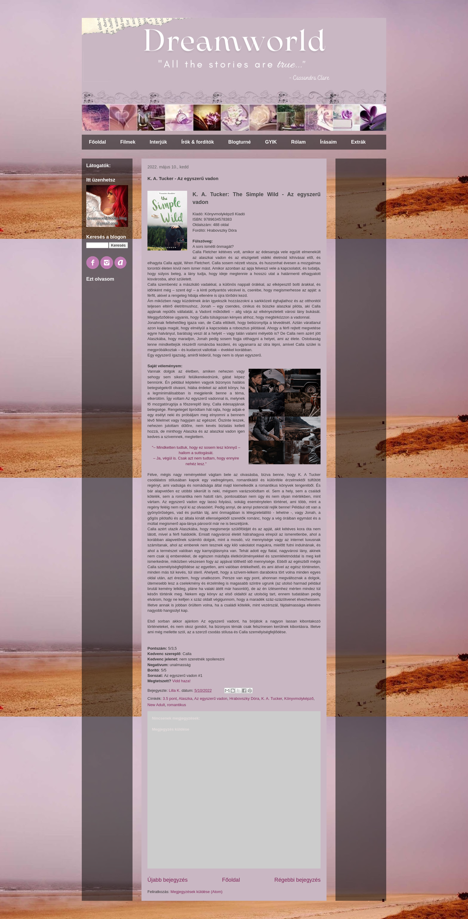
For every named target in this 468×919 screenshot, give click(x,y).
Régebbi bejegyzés (297, 880)
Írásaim (328, 142)
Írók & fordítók (197, 142)
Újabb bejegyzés (167, 880)
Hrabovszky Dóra (244, 698)
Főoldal (97, 142)
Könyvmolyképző (298, 698)
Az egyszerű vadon (210, 698)
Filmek (128, 142)
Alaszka (186, 698)
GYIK (271, 142)
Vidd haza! (181, 681)
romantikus (176, 705)
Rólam (298, 142)
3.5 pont (170, 698)
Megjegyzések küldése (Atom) (196, 891)
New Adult (156, 705)
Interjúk (158, 142)
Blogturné (239, 142)
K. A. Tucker (271, 698)
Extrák (358, 142)
